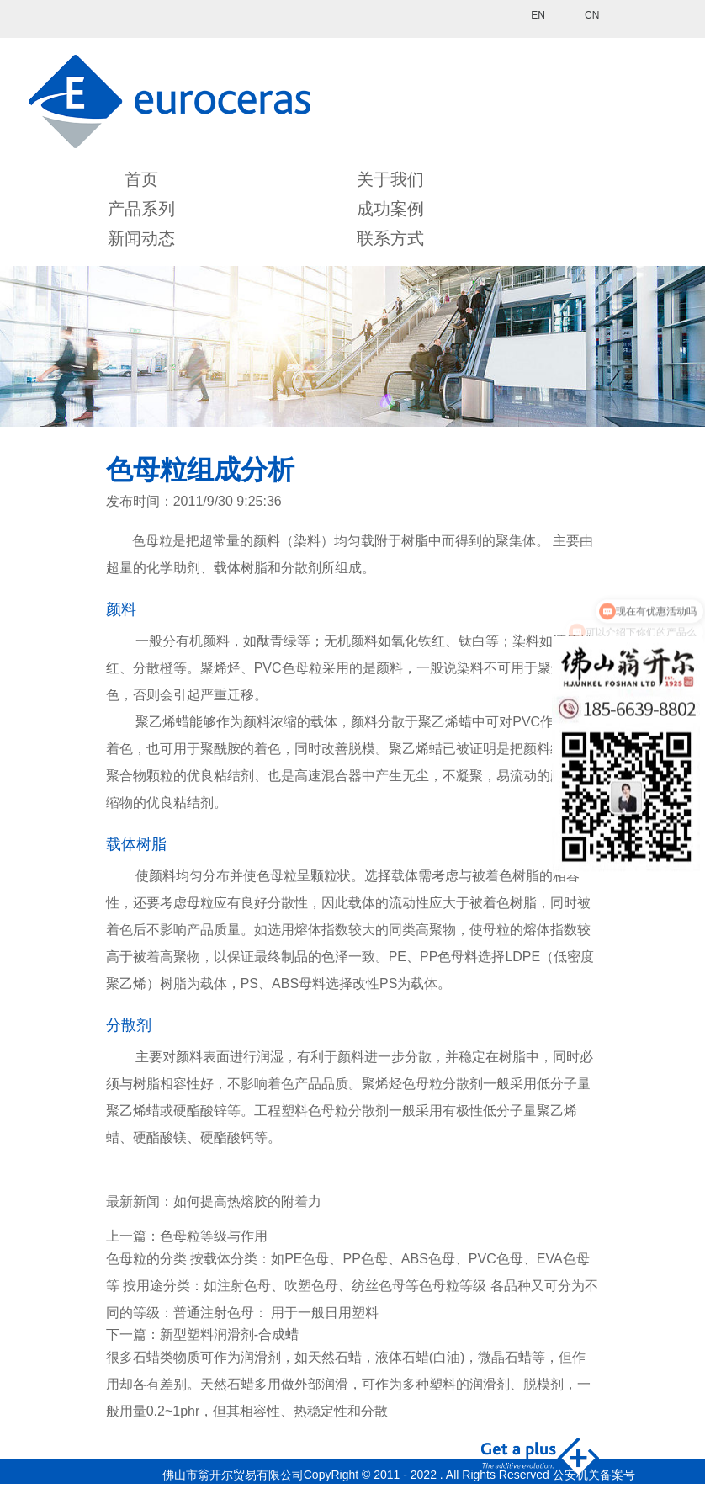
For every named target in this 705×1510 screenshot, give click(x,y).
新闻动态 (141, 238)
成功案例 (390, 208)
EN (538, 15)
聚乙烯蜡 (162, 722)
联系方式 (390, 238)
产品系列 (141, 208)
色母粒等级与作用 (214, 1236)
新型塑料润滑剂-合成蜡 (229, 1334)
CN (592, 15)
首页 (141, 179)
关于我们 (390, 179)
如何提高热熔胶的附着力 (247, 1201)
